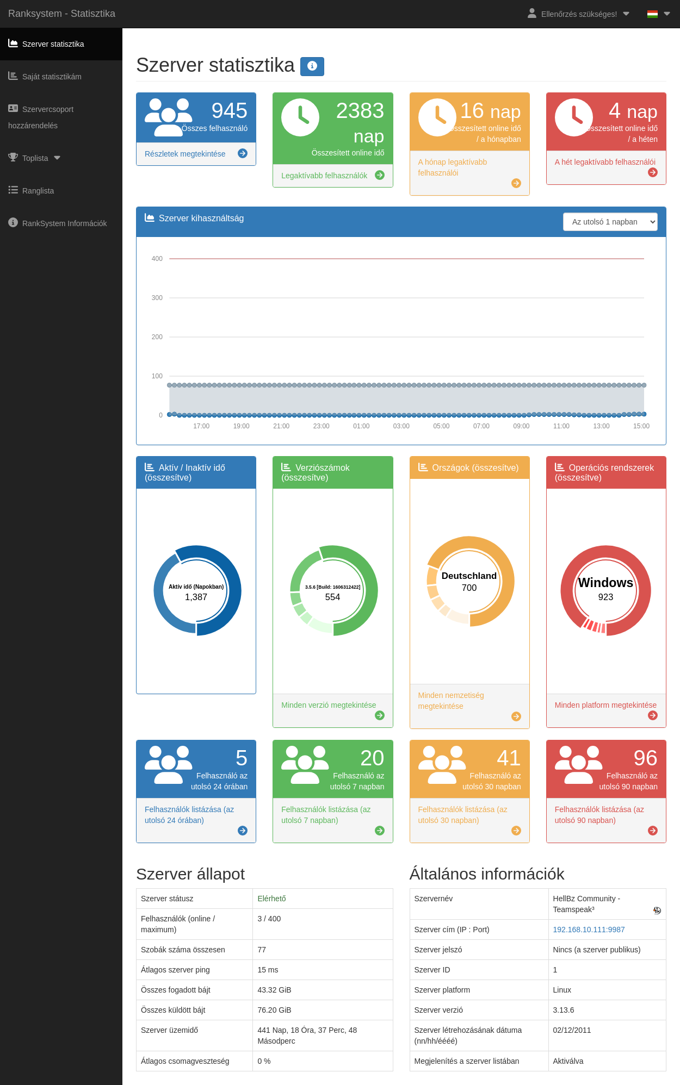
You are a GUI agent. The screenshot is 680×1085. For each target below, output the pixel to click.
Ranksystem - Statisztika (61, 13)
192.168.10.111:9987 (589, 929)
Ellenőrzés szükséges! (579, 13)
